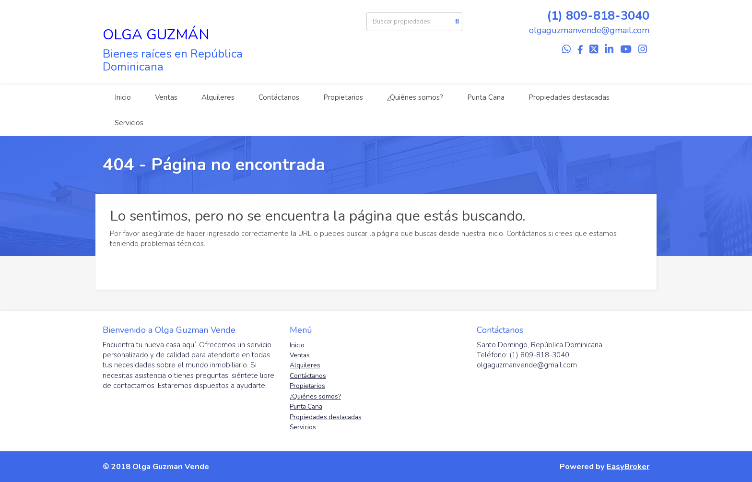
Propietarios (343, 97)
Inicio (123, 97)
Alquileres (218, 97)
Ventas (166, 97)
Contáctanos (278, 97)
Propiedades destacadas (569, 97)
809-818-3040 (607, 15)
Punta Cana (486, 97)
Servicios (129, 123)
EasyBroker (628, 466)
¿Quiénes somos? (415, 97)
